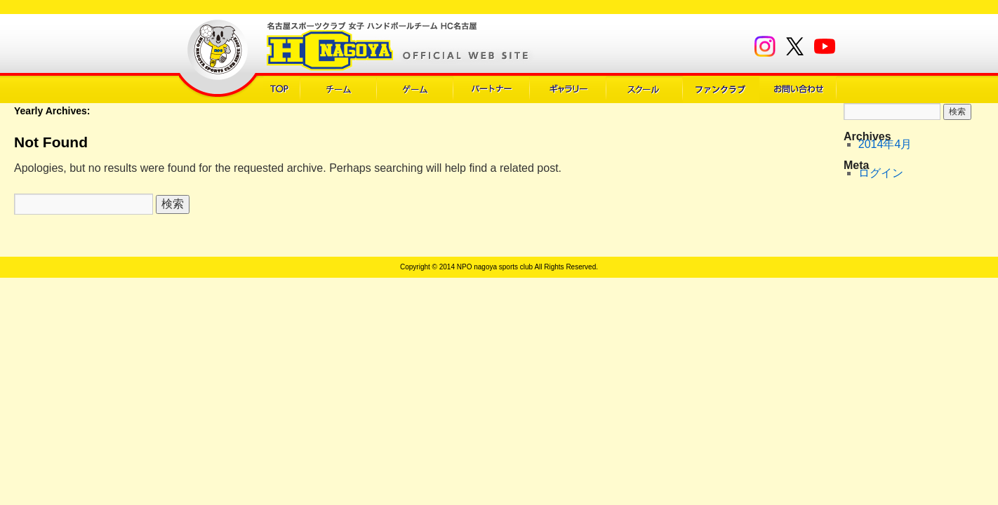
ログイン (880, 173)
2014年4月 (885, 144)
